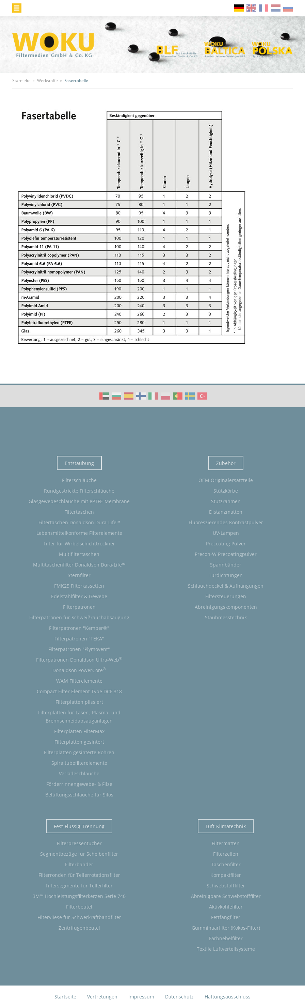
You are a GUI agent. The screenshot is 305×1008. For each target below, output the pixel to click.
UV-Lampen (226, 533)
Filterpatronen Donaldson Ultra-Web (79, 659)
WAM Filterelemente (79, 681)
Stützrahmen (226, 501)
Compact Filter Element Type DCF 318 (79, 691)
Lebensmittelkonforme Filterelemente (79, 533)
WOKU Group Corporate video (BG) (116, 396)
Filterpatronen (79, 607)
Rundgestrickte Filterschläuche (79, 490)
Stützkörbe (225, 490)
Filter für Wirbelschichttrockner (79, 543)
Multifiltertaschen (79, 554)
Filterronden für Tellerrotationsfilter (79, 875)
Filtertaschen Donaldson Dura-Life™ (79, 522)
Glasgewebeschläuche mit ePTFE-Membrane (79, 501)
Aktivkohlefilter (226, 906)
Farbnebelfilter (226, 938)
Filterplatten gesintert (79, 742)
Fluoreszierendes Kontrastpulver (226, 522)
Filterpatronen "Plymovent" (79, 649)
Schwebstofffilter (226, 885)
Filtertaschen (79, 512)
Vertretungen (102, 996)
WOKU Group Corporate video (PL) (165, 396)
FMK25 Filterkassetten (79, 586)
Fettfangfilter (225, 917)
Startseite (65, 996)
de (239, 8)
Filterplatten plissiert (79, 702)
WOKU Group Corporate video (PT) (177, 396)
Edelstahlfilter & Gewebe (79, 596)
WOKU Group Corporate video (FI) (141, 396)
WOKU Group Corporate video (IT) (153, 396)
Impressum (141, 996)
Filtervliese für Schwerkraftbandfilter (79, 917)
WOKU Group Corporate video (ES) (128, 396)
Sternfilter (79, 575)
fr (263, 8)
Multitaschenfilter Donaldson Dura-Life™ (79, 564)
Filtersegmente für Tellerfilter (79, 885)
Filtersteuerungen (225, 596)
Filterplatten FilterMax (79, 731)
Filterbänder (79, 864)
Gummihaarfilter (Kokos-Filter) (226, 928)
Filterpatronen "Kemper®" (79, 628)
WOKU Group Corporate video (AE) (104, 396)
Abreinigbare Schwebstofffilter (226, 896)
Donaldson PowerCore (79, 669)
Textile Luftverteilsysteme (226, 949)
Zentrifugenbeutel (79, 928)
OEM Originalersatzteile (225, 480)
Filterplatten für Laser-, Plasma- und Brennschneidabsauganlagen (79, 716)
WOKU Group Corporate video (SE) (190, 396)
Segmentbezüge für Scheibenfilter (79, 854)
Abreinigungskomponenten (226, 607)
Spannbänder (225, 564)
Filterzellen (225, 854)
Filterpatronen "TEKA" (79, 638)
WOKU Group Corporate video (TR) (202, 396)
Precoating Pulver (226, 543)
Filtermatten (226, 843)
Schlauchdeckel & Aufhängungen (225, 586)
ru (288, 8)
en (251, 8)
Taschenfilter (226, 864)
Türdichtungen (226, 575)
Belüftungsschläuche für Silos (79, 794)
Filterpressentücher (79, 843)
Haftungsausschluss (228, 996)
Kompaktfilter (225, 875)
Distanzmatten (225, 512)
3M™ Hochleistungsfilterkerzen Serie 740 (79, 896)
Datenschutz (179, 996)
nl (275, 8)
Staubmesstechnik (226, 617)
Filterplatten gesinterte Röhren (79, 752)
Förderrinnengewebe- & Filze (79, 784)
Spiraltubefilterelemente (79, 763)
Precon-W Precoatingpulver (226, 554)
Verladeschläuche (79, 773)
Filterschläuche (79, 480)
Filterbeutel (79, 906)
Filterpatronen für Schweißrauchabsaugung (79, 617)
